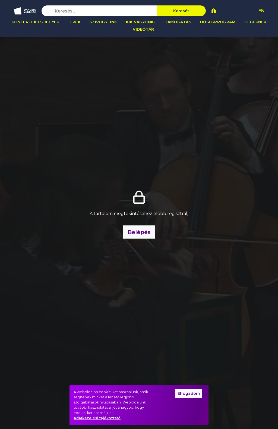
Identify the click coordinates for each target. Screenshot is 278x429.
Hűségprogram (217, 22)
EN (261, 10)
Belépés (139, 232)
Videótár (143, 29)
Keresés (181, 10)
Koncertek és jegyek (35, 22)
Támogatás (178, 22)
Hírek (74, 22)
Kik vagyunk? (141, 22)
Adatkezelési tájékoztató (97, 418)
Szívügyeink (103, 22)
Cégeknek (255, 22)
